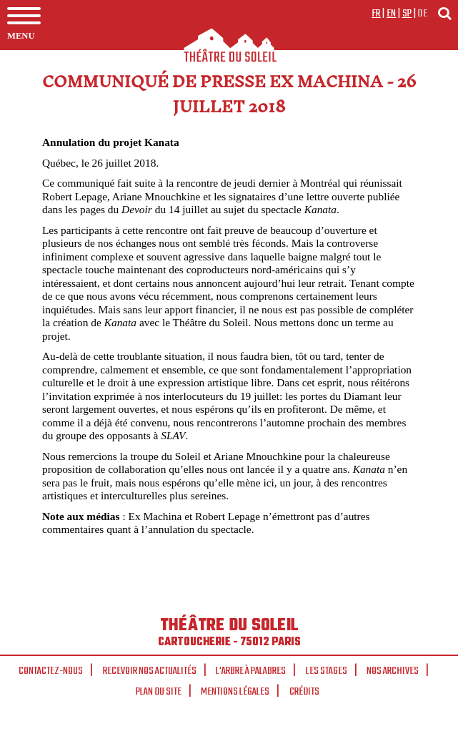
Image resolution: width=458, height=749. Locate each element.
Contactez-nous (51, 671)
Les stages (326, 671)
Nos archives (393, 671)
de (422, 13)
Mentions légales (235, 691)
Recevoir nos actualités (149, 671)
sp (407, 13)
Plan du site (158, 691)
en (392, 13)
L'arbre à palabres (251, 671)
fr (376, 13)
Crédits (304, 691)
